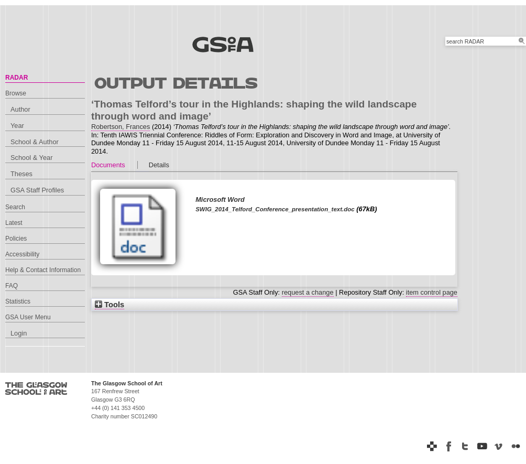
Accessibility (22, 254)
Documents (108, 165)
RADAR (16, 77)
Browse (15, 93)
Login (18, 333)
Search (15, 207)
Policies (16, 238)
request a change (308, 292)
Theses (21, 174)
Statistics (17, 301)
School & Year (31, 157)
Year (17, 126)
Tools (109, 304)
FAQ (11, 285)
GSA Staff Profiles (37, 190)
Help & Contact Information (43, 270)
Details (159, 165)
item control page (431, 292)
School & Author (34, 142)
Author (20, 109)
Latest (14, 222)
